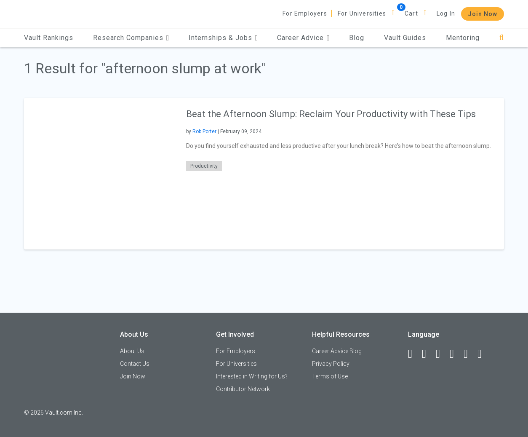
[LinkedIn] (428, 354)
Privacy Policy (330, 363)
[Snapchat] (483, 354)
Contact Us (134, 363)
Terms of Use (330, 376)
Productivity (204, 166)
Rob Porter (204, 131)
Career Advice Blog (337, 351)
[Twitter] (442, 354)
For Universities (362, 13)
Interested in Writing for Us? (252, 376)
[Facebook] (414, 354)
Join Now (482, 14)
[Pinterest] (469, 354)
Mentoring (463, 38)
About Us (132, 351)
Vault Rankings (48, 38)
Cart (411, 13)
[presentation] (100, 173)
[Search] (501, 38)
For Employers (305, 13)
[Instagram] (455, 354)
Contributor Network (243, 389)
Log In (446, 13)
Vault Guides (405, 38)
